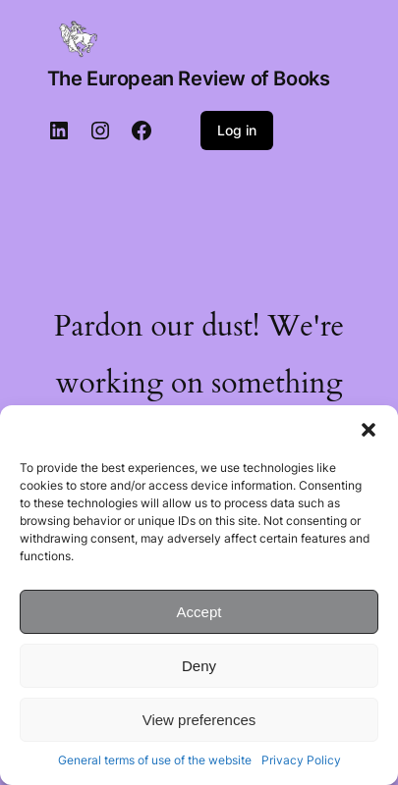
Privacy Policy (301, 760)
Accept (199, 611)
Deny (199, 665)
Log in (236, 130)
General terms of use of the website (155, 760)
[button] (368, 430)
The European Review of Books (188, 78)
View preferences (199, 719)
